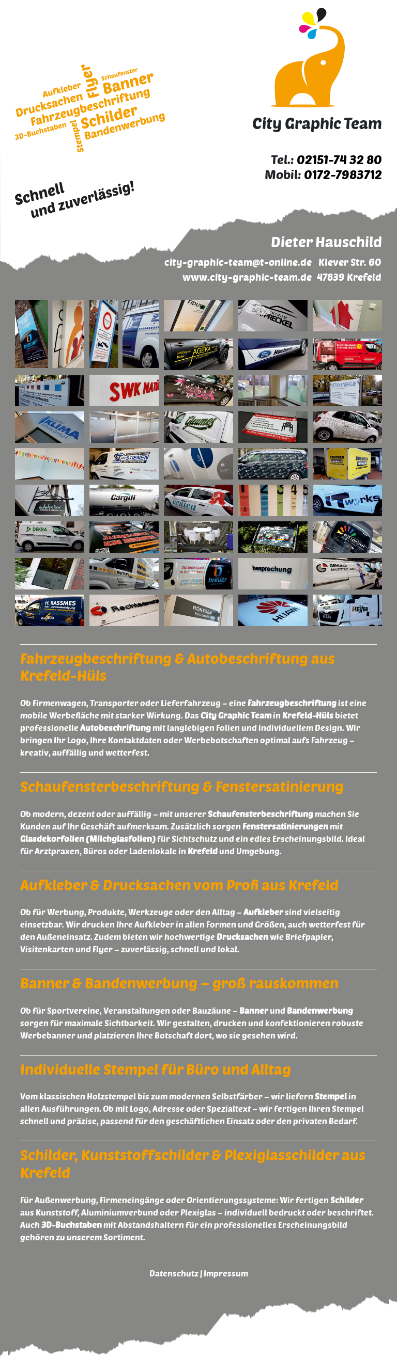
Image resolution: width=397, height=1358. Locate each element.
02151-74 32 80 (339, 159)
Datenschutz (173, 1273)
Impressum (226, 1273)
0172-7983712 (343, 174)
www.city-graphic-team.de (247, 277)
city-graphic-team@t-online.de (238, 262)
